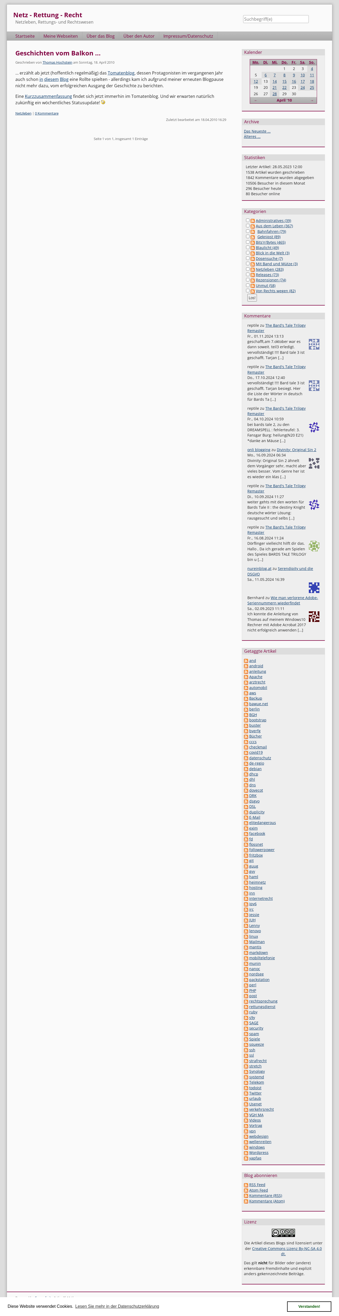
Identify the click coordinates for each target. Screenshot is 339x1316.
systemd (256, 1076)
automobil (258, 687)
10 (303, 74)
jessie (254, 914)
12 (256, 81)
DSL (252, 806)
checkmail (258, 746)
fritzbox (256, 855)
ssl (251, 1055)
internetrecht (261, 898)
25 (312, 87)
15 (284, 81)
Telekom (256, 1082)
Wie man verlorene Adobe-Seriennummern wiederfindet (282, 600)
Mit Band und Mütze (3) (277, 263)
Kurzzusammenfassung (48, 96)
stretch (255, 1066)
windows (257, 1147)
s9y (252, 1017)
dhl (252, 779)
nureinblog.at (259, 568)
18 (312, 81)
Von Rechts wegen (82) (276, 290)
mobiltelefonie (262, 957)
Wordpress (259, 1152)
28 (275, 93)
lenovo (255, 930)
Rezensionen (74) (271, 279)
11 (312, 74)
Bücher (255, 736)
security (256, 1028)
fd (251, 839)
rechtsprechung (263, 1001)
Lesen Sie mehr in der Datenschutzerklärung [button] (117, 1306)
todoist (255, 1087)
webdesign (259, 1136)
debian (255, 768)
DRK (253, 795)
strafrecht (258, 1060)
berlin (254, 709)
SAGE (253, 1022)
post (253, 995)
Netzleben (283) (270, 269)
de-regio (256, 763)
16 (294, 81)
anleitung (257, 671)
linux (253, 936)
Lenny (254, 925)
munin (255, 963)
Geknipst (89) (268, 236)
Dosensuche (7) (269, 258)
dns (252, 784)
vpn (252, 1131)
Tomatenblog (121, 73)
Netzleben (23, 113)
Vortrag (255, 1125)
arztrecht (257, 682)
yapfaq (255, 1158)
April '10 (284, 100)
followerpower (262, 849)
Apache (255, 676)
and (252, 660)
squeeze (256, 1044)
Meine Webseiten (60, 36)
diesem (51, 79)
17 (303, 81)
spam (254, 1033)
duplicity (257, 811)
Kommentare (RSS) (265, 1195)
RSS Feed (257, 1184)
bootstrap (257, 719)
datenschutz (260, 757)
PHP (252, 990)
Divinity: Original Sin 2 (296, 449)
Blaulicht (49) (267, 247)
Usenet (255, 1103)
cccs (253, 741)
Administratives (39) (273, 220)
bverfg (255, 730)
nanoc (254, 968)
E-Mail (254, 817)
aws (252, 692)
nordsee (256, 974)
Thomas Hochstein (57, 62)
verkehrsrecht (261, 1109)
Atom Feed (258, 1190)
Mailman (257, 941)
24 (303, 87)
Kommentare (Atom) (267, 1201)
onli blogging (258, 449)
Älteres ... (252, 136)
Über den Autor (139, 36)
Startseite (25, 36)
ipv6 (253, 903)
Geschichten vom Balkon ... (58, 53)
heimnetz (257, 882)
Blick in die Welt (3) (272, 252)
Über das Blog (101, 36)
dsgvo (254, 801)
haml (253, 876)
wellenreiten (260, 1141)
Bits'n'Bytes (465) (271, 242)
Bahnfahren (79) (271, 231)
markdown (258, 952)
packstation (259, 979)
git (251, 860)
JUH (252, 919)
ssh (252, 1049)
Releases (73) (267, 274)
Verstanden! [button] (309, 1306)
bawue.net (258, 703)
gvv (252, 871)
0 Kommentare (47, 113)
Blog (64, 79)
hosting (255, 887)
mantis (255, 946)
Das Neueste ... (257, 131)
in (41, 79)
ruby (253, 1011)
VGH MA (256, 1114)
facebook (257, 833)
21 (275, 87)
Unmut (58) (265, 285)
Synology (257, 1071)
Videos (255, 1120)
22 (284, 87)
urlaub (255, 1098)
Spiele (254, 1039)
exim (253, 828)
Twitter (255, 1093)
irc (251, 909)
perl (252, 984)
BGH (253, 714)
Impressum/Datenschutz (188, 36)
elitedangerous (262, 822)
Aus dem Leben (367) (274, 225)
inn (252, 893)
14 (275, 81)
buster (255, 725)
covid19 (256, 752)
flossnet (256, 844)
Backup (255, 698)
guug (253, 866)
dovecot (256, 790)
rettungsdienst (262, 1006)
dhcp (253, 774)
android (256, 665)
